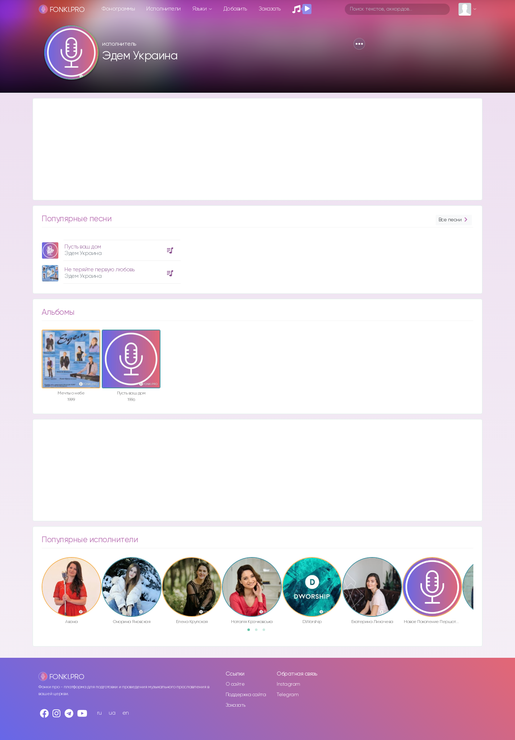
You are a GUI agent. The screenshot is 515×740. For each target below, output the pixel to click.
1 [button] (251, 632)
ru (99, 713)
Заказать (270, 9)
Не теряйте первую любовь (99, 269)
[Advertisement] (250, 149)
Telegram (287, 694)
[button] (359, 43)
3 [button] (266, 632)
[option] (110, 259)
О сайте (235, 684)
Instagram (288, 684)
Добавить (235, 9)
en (125, 713)
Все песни (454, 220)
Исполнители (163, 9)
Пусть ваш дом (82, 247)
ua (112, 713)
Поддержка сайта (246, 694)
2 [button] (258, 632)
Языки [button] (200, 9)
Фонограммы (118, 9)
